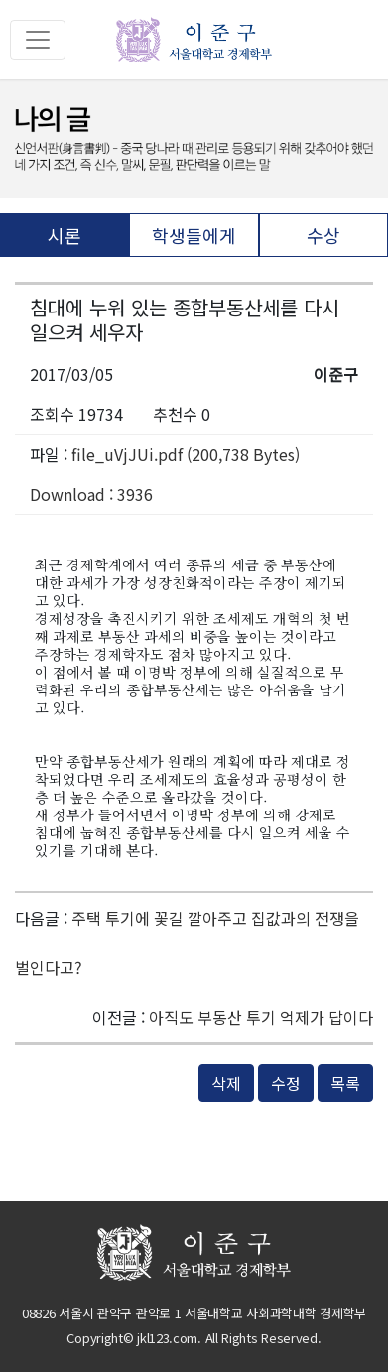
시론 (64, 235)
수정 (286, 1083)
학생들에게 (194, 235)
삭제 (226, 1083)
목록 (345, 1083)
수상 (323, 235)
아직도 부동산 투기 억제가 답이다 (261, 1017)
